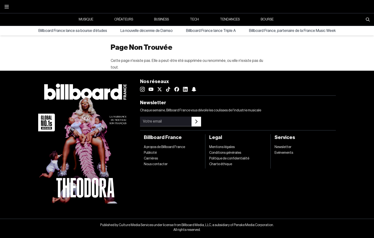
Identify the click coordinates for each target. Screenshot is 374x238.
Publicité (150, 152)
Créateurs (123, 19)
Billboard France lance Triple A (211, 31)
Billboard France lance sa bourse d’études (72, 31)
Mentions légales (222, 147)
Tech (194, 19)
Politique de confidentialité (229, 158)
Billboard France (163, 137)
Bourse (267, 19)
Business (161, 19)
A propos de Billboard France (164, 147)
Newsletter (283, 147)
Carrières (151, 158)
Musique (86, 19)
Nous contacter (156, 164)
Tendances (230, 19)
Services (285, 137)
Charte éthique (220, 164)
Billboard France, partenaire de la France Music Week (292, 31)
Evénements (284, 152)
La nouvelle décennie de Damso (146, 31)
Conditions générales (225, 152)
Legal (215, 137)
